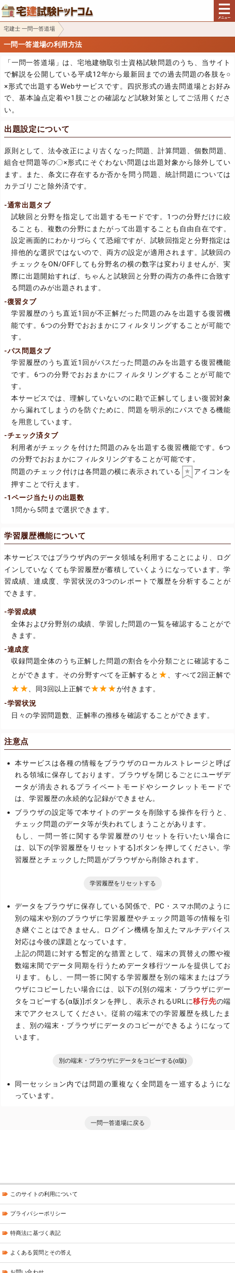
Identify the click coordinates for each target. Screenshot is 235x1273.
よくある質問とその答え (41, 1252)
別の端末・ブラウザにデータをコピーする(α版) (123, 1060)
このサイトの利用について (44, 1194)
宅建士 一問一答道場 (29, 29)
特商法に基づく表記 (35, 1233)
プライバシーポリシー (38, 1213)
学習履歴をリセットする (123, 883)
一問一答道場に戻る (118, 1122)
